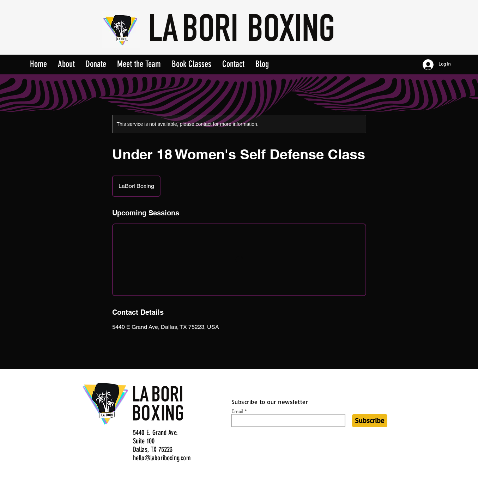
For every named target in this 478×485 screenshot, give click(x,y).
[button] (192, 61)
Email (237, 411)
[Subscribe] (369, 420)
